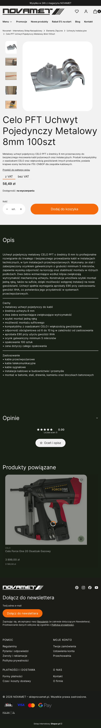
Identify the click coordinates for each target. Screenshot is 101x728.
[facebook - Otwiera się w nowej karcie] (90, 588)
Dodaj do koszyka (64, 209)
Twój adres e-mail (12, 605)
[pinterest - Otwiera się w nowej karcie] (77, 588)
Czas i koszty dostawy (17, 681)
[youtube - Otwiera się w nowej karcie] (96, 588)
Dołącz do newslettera (22, 613)
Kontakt (58, 676)
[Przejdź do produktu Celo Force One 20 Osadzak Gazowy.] (46, 510)
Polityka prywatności (16, 660)
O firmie (58, 681)
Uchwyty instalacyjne (77, 30)
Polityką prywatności (62, 624)
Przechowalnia (62, 655)
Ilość (5, 201)
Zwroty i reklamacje (15, 655)
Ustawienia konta (64, 651)
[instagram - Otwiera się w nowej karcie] (83, 588)
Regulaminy (10, 646)
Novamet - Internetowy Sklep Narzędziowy (22, 30)
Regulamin (42, 621)
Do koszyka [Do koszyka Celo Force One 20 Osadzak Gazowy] (81, 539)
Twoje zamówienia (64, 646)
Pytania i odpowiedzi (16, 651)
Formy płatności (12, 676)
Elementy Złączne (54, 30)
